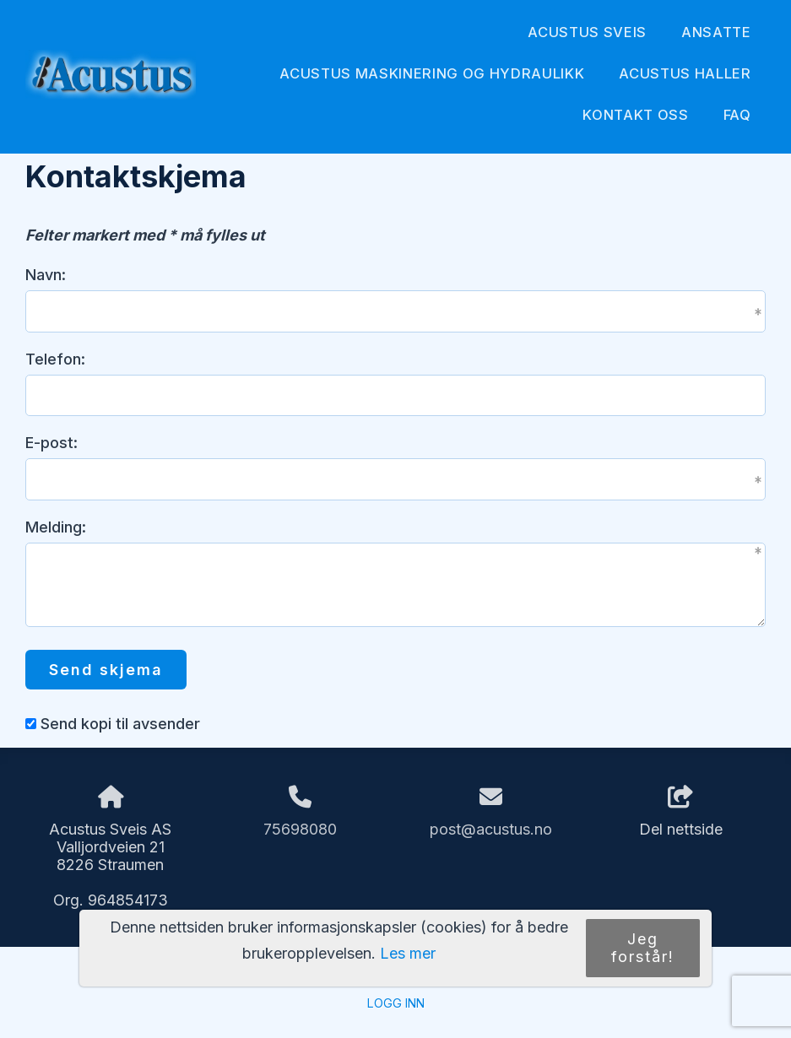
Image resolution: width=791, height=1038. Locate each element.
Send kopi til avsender (120, 724)
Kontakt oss (635, 114)
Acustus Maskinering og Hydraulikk (431, 73)
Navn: (45, 275)
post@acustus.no (491, 829)
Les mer (408, 953)
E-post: (51, 442)
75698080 (300, 829)
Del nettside (681, 812)
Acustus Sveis (587, 32)
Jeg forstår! (643, 947)
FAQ (737, 114)
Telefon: (55, 359)
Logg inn (396, 1003)
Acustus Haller (684, 73)
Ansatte (716, 32)
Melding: (55, 527)
